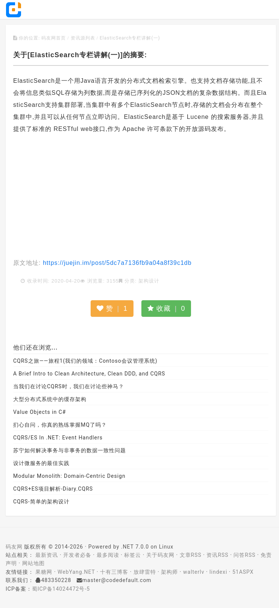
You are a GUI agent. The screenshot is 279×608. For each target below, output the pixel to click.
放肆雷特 (144, 572)
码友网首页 (53, 38)
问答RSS (244, 555)
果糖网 (43, 572)
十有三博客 (114, 572)
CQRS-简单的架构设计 (41, 502)
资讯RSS (217, 555)
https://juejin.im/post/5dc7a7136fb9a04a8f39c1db (116, 263)
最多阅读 (108, 555)
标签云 (132, 555)
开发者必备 (77, 555)
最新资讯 (46, 555)
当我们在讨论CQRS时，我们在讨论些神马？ (68, 386)
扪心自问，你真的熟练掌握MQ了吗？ (60, 425)
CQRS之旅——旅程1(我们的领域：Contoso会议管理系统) (85, 361)
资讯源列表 (83, 38)
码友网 (14, 547)
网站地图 (33, 563)
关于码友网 (160, 555)
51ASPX (243, 572)
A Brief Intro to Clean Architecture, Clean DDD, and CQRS (89, 374)
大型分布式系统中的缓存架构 (49, 399)
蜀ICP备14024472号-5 (61, 589)
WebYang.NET (76, 572)
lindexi (218, 572)
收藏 (166, 308)
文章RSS (191, 555)
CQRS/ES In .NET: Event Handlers (58, 438)
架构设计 (148, 281)
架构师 (169, 572)
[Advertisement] (141, 196)
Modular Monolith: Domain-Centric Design (69, 476)
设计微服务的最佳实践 (41, 463)
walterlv (193, 572)
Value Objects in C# (39, 412)
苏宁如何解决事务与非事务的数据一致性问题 (69, 450)
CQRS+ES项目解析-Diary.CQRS (53, 489)
